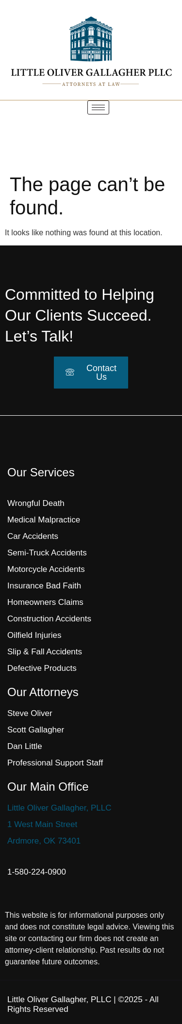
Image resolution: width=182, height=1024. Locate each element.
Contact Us (91, 372)
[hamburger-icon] (98, 107)
